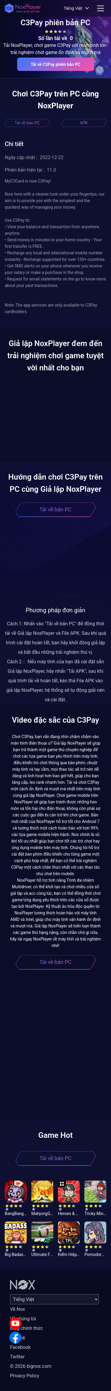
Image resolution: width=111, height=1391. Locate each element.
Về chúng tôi (23, 1319)
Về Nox (17, 1309)
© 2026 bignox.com (31, 1366)
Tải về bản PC (27, 122)
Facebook (20, 1347)
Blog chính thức (26, 1328)
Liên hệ (17, 1338)
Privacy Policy (24, 1376)
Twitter (17, 1357)
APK (84, 122)
